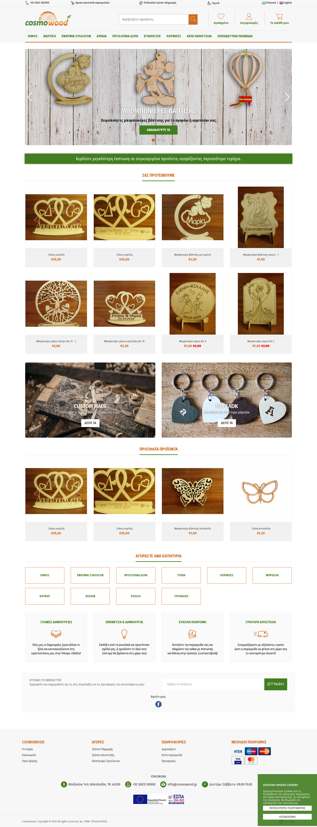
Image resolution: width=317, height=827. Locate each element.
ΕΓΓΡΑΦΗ (275, 686)
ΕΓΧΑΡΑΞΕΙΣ (152, 36)
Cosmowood (49, 18)
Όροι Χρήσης (29, 762)
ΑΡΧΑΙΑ (102, 36)
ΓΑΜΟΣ (33, 36)
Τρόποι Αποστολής (103, 756)
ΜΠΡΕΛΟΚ (227, 400)
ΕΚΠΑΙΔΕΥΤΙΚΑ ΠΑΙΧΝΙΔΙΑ (235, 36)
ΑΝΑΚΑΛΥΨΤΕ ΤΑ (158, 130)
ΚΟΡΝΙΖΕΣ (174, 36)
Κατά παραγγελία (172, 756)
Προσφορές (169, 762)
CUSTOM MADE (90, 400)
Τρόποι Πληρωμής (102, 750)
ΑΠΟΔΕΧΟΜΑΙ (287, 817)
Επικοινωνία (29, 756)
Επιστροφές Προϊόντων (106, 762)
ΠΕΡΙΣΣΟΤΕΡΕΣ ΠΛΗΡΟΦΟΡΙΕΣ (287, 808)
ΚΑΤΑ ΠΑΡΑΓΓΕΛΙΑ (199, 36)
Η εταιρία (27, 750)
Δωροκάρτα (169, 750)
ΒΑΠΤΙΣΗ (49, 36)
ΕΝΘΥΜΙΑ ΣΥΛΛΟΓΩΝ (76, 36)
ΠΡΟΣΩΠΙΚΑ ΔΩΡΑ (125, 36)
